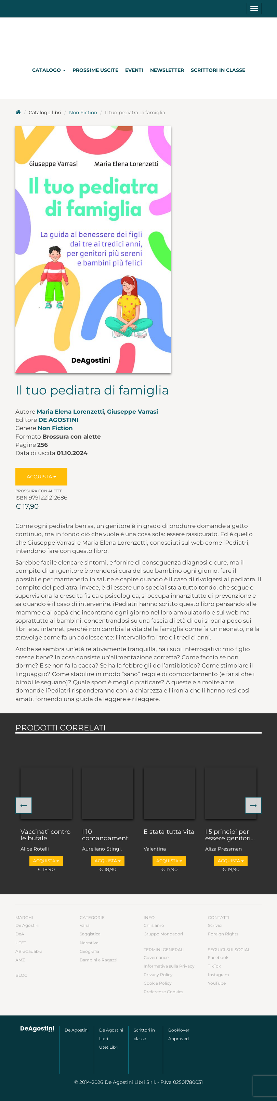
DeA (19, 933)
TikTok (214, 966)
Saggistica (90, 933)
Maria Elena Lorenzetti (70, 411)
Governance (156, 957)
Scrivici (215, 925)
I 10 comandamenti (106, 835)
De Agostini (58, 419)
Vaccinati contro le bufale (45, 835)
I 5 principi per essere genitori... (230, 835)
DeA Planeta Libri (138, 38)
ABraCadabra (28, 951)
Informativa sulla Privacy (169, 966)
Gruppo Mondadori (163, 933)
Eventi (134, 70)
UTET (20, 942)
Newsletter (167, 70)
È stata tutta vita (169, 832)
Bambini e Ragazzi (98, 959)
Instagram (218, 974)
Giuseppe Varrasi (132, 411)
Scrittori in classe (218, 70)
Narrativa (89, 942)
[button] (23, 805)
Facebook (218, 957)
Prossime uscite (95, 70)
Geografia (89, 951)
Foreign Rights (223, 933)
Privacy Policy (158, 974)
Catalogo (49, 70)
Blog (21, 975)
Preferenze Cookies (163, 991)
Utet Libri (108, 1047)
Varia (85, 925)
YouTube (217, 983)
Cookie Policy (158, 983)
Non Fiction (83, 112)
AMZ (20, 959)
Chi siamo (154, 925)
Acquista (41, 477)
